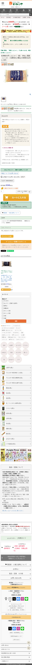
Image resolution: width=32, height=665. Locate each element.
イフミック (4, 339)
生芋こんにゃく (15, 335)
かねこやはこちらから (16, 587)
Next (29, 456)
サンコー (18, 328)
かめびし (4, 352)
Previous (2, 456)
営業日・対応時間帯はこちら (16, 632)
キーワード (5, 294)
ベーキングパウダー (6, 332)
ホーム (2, 17)
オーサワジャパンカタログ (8, 328)
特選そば (4, 337)
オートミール (18, 330)
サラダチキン (16, 332)
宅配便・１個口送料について (16, 564)
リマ (18, 359)
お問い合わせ (5, 645)
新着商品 (10, 10)
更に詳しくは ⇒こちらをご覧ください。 (13, 510)
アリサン (25, 345)
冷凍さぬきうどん (12, 337)
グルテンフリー (19, 339)
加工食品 (8, 17)
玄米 (22, 332)
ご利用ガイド (5, 661)
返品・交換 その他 (16, 573)
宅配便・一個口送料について (11, 212)
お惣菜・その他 (26, 17)
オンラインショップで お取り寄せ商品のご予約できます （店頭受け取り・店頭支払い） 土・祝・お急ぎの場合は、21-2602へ (16, 607)
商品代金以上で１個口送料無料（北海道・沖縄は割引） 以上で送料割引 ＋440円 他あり (16, 24)
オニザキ (18, 352)
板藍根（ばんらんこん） (7, 330)
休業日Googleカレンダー (16, 636)
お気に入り (17, 10)
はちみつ (11, 359)
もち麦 (22, 335)
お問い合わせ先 (16, 578)
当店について (3, 10)
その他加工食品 (16, 17)
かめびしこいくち (6, 335)
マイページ (24, 10)
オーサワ (18, 345)
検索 (30, 14)
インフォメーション (16, 614)
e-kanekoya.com (16, 617)
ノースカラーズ (16, 325)
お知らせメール (5, 649)
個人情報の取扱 (5, 657)
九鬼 (11, 352)
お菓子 (11, 345)
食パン (25, 352)
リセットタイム (21, 337)
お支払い (16, 569)
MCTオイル (11, 339)
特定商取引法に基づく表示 (8, 653)
